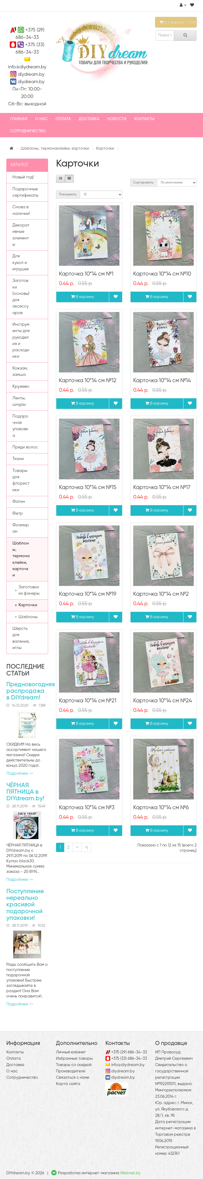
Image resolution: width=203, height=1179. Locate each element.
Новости (116, 119)
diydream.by (31, 74)
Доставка (89, 119)
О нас (41, 119)
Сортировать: (143, 182)
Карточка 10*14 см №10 (162, 274)
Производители (70, 1071)
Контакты (144, 119)
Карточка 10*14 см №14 (162, 380)
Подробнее (19, 773)
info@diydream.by (27, 67)
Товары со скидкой (73, 1065)
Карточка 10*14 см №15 (87, 487)
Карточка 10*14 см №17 (161, 487)
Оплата (63, 119)
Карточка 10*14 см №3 (86, 808)
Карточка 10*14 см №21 (87, 701)
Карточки (105, 148)
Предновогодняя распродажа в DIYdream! (30, 691)
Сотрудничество (28, 131)
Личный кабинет (71, 1052)
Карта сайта (68, 1084)
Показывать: (68, 194)
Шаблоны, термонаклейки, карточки (55, 148)
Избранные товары (74, 1058)
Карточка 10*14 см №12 (87, 380)
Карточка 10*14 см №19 (87, 594)
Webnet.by (130, 1173)
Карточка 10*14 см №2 (161, 594)
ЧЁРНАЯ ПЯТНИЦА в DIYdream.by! (25, 792)
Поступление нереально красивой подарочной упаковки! (25, 904)
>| (86, 847)
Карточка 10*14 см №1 (86, 274)
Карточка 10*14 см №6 (161, 808)
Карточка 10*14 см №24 (162, 701)
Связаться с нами (72, 1077)
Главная (18, 119)
